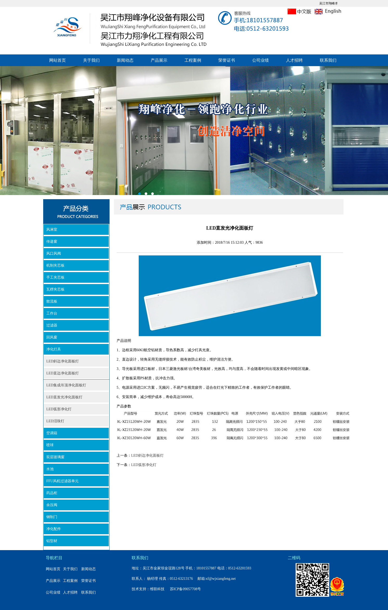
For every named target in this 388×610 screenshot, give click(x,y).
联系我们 (328, 60)
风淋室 (51, 229)
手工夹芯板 (55, 277)
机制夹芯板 (55, 265)
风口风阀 (53, 253)
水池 (50, 469)
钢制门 (51, 517)
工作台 (51, 313)
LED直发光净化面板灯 (64, 397)
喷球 (50, 445)
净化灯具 (53, 349)
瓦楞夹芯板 (55, 289)
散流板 (51, 301)
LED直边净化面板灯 (62, 373)
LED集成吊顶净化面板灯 (66, 385)
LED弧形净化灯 (59, 409)
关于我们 (91, 60)
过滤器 (51, 325)
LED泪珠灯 (55, 421)
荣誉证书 (226, 60)
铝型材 (51, 541)
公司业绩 (260, 60)
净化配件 (53, 529)
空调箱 (51, 433)
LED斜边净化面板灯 (62, 361)
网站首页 (57, 60)
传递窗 (51, 241)
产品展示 (159, 60)
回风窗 (51, 337)
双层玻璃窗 (55, 457)
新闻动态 (125, 60)
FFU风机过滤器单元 (62, 481)
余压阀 (51, 505)
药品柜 (51, 493)
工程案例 (193, 60)
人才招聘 (294, 60)
